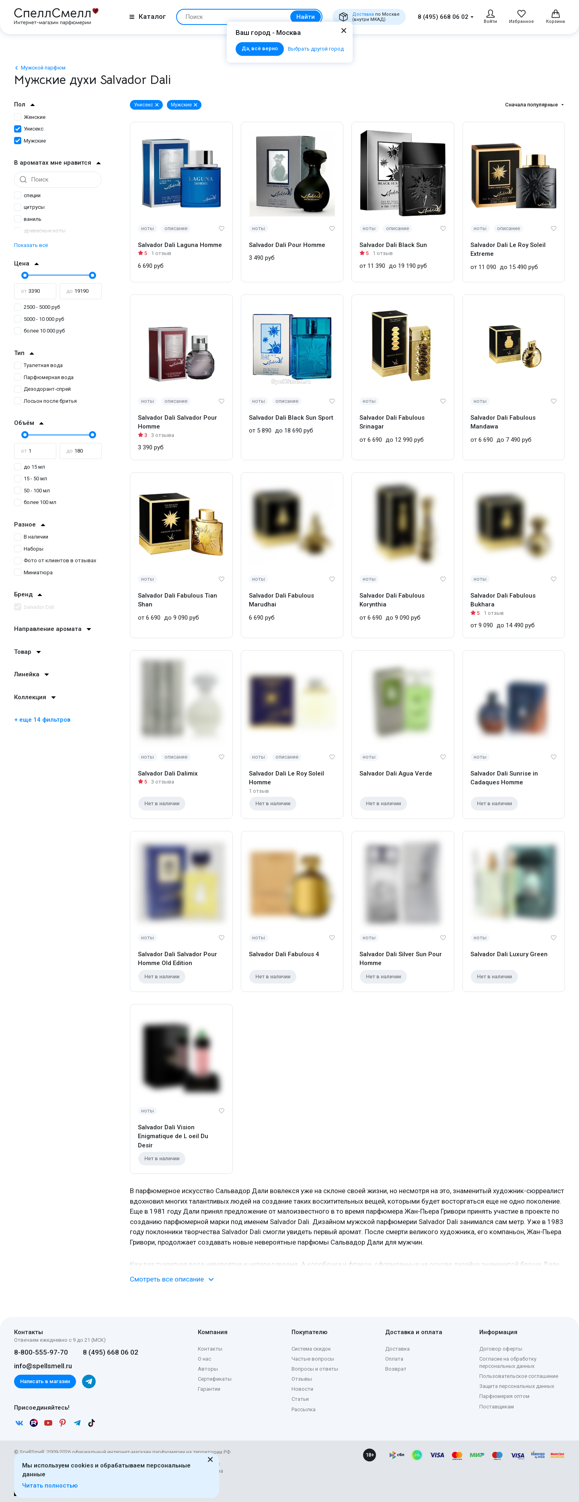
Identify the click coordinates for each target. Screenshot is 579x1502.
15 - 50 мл (30, 478)
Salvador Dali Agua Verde (395, 773)
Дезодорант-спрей (42, 389)
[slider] (24, 275)
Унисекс (28, 129)
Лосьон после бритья (45, 401)
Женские (29, 117)
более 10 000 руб (39, 331)
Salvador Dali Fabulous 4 (284, 954)
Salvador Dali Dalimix (168, 773)
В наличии (31, 537)
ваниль (27, 219)
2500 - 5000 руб (37, 307)
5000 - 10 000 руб (39, 319)
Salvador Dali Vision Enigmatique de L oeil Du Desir (173, 1136)
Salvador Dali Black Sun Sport (291, 417)
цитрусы (29, 207)
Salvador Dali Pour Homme (287, 245)
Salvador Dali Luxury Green (509, 954)
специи (27, 195)
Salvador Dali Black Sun (393, 245)
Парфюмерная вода (44, 377)
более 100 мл (35, 502)
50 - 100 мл (32, 490)
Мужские (30, 141)
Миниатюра (33, 572)
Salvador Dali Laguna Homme (180, 245)
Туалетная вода (38, 365)
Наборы (28, 549)
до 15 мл (29, 467)
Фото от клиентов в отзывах (55, 560)
